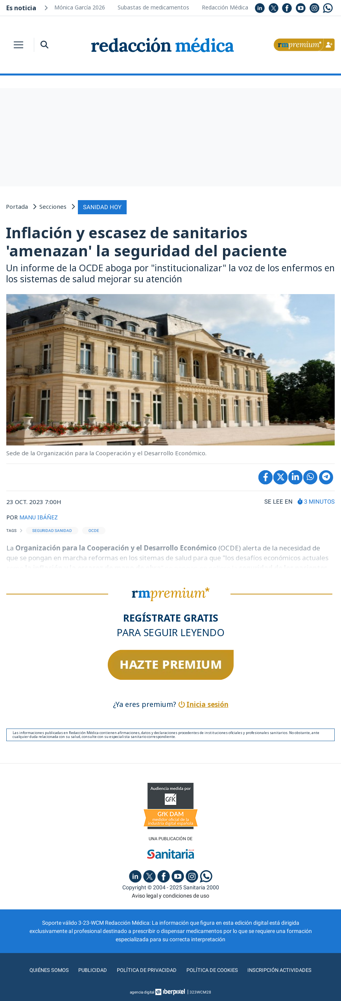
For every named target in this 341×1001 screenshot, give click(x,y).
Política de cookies (212, 969)
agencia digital (142, 991)
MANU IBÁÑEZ (40, 516)
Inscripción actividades (282, 969)
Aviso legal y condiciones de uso (170, 894)
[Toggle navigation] (18, 45)
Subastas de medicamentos (153, 7)
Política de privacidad (145, 969)
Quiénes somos (45, 969)
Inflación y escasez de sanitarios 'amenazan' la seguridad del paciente (146, 240)
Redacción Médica (225, 7)
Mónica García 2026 (79, 7)
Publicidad (89, 969)
